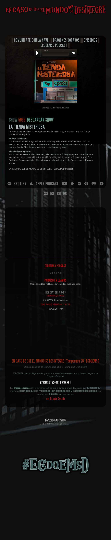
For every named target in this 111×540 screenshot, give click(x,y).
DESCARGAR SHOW (40, 120)
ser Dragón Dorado (55, 398)
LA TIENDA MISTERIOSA (27, 126)
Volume (72, 52)
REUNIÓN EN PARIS (55, 296)
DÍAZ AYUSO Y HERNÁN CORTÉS (55, 304)
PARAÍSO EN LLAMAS (55, 280)
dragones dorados (22, 388)
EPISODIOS (90, 40)
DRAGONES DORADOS (66, 40)
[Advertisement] (55, 25)
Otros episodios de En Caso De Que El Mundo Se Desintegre (55, 367)
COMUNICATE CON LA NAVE (31, 40)
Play (37, 53)
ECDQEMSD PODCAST (53, 45)
